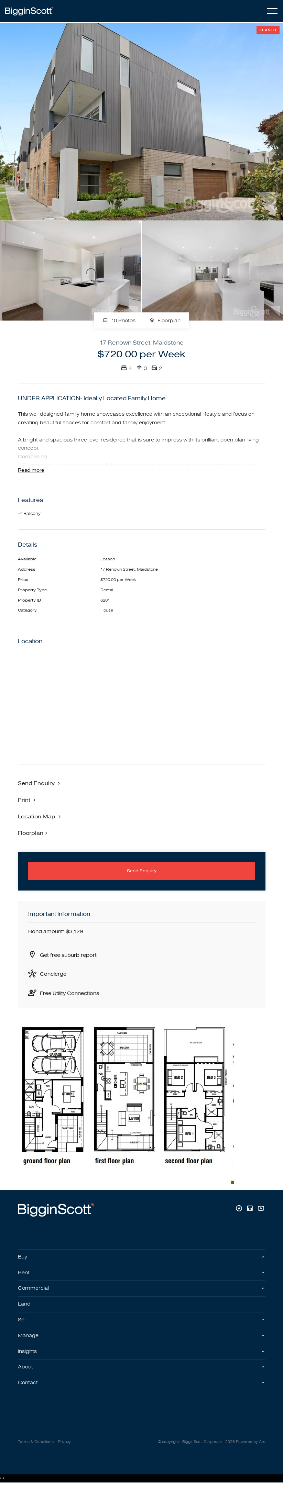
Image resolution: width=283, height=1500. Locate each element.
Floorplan (165, 321)
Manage (29, 1346)
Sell (22, 1330)
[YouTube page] (260, 1216)
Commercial (34, 1297)
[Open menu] (271, 11)
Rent (24, 1281)
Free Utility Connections (72, 1001)
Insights (28, 1362)
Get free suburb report (70, 961)
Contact (28, 1395)
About (26, 1379)
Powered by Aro (250, 1454)
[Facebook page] (239, 1216)
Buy (23, 1265)
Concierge (54, 981)
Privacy (64, 1454)
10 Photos (119, 321)
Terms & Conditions (36, 1454)
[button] (27, 804)
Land (24, 1313)
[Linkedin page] (250, 1216)
